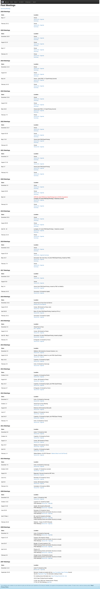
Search (34, 2)
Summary (36, 21)
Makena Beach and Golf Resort (59, 453)
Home (11, 2)
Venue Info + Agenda (39, 19)
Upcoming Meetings (5, 8)
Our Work (21, 2)
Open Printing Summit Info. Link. (59, 576)
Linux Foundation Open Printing (60, 572)
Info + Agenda (37, 328)
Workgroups (28, 2)
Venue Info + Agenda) (47, 523)
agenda (49, 582)
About (16, 2)
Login (7, 2)
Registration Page (42, 573)
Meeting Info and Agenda (40, 304)
